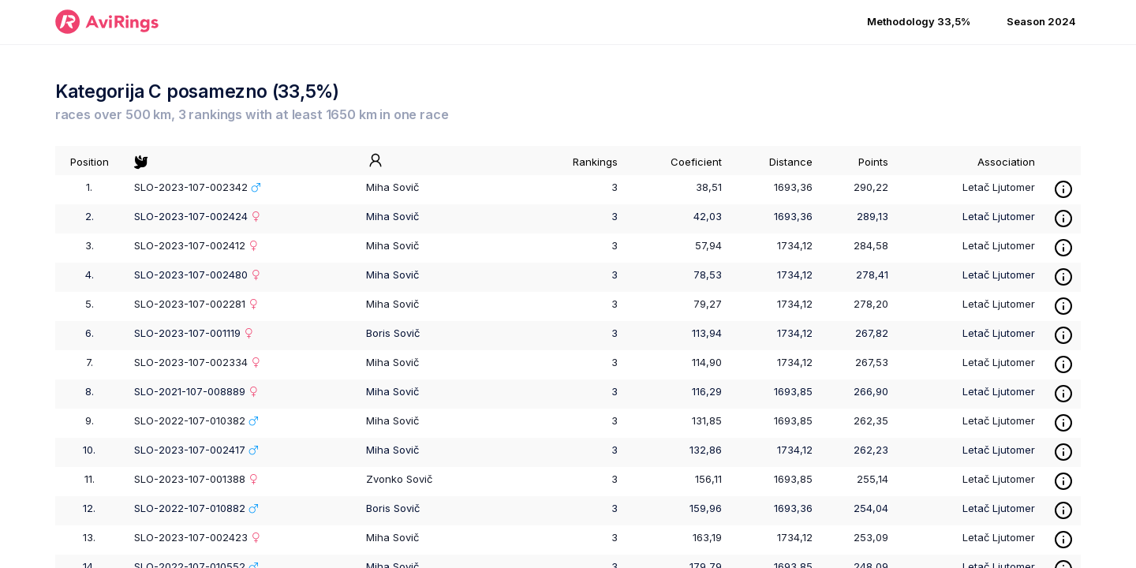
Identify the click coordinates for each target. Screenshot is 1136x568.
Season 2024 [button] (1041, 21)
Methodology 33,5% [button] (918, 21)
